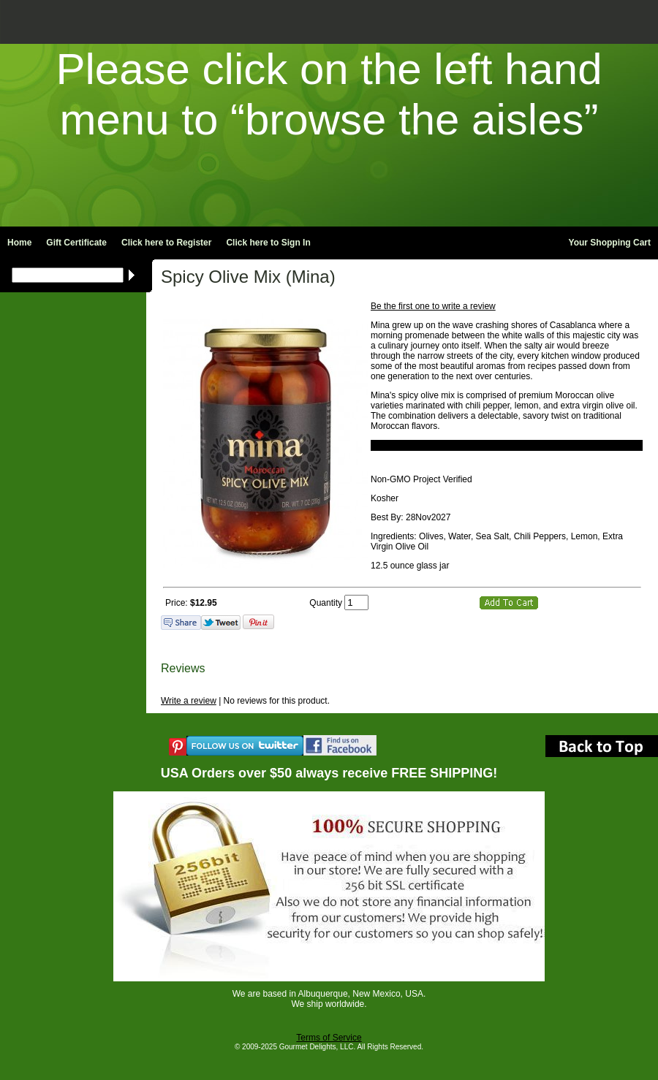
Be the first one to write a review (433, 306)
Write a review (188, 701)
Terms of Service (328, 1038)
